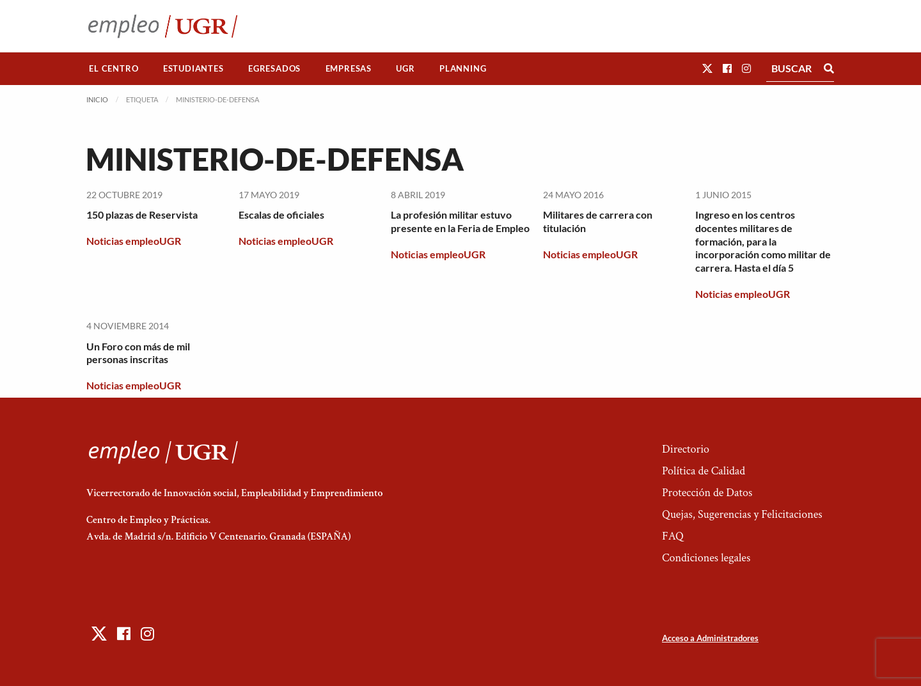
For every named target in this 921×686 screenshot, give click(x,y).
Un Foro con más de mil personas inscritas (138, 353)
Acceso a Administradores (710, 638)
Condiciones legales (706, 557)
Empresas (349, 68)
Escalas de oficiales (281, 214)
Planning (462, 68)
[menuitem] (114, 68)
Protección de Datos (707, 492)
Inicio (97, 99)
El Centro (113, 68)
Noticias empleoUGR (133, 241)
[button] (707, 68)
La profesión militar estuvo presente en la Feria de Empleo (460, 221)
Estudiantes (193, 68)
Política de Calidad (703, 471)
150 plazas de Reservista (142, 214)
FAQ (673, 536)
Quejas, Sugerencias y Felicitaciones (742, 514)
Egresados (274, 68)
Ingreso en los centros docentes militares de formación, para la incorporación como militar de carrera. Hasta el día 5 (763, 241)
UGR (405, 68)
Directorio (685, 449)
